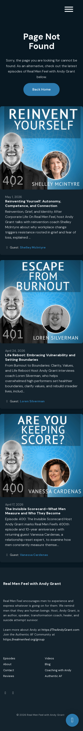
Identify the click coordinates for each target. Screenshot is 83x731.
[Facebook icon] (5, 693)
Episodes (9, 658)
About (7, 664)
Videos (49, 658)
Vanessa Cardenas (34, 555)
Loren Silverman (32, 401)
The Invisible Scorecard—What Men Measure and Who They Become (35, 511)
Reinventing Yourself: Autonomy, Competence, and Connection (33, 203)
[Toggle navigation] (68, 10)
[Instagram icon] (13, 693)
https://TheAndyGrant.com (60, 630)
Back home (41, 89)
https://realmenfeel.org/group (24, 639)
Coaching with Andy (58, 670)
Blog (48, 664)
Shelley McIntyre (33, 247)
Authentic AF (53, 676)
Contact (8, 670)
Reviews (8, 676)
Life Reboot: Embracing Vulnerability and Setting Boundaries (40, 357)
